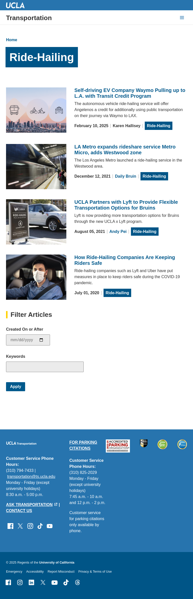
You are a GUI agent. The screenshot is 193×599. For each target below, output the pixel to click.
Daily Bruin (125, 176)
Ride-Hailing (158, 126)
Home (11, 40)
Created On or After (24, 329)
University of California (56, 562)
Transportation (29, 18)
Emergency (14, 571)
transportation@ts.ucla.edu (31, 476)
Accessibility (35, 571)
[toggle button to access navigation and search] (182, 18)
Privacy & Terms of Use (95, 571)
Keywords (15, 356)
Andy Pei (117, 231)
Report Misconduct (61, 571)
